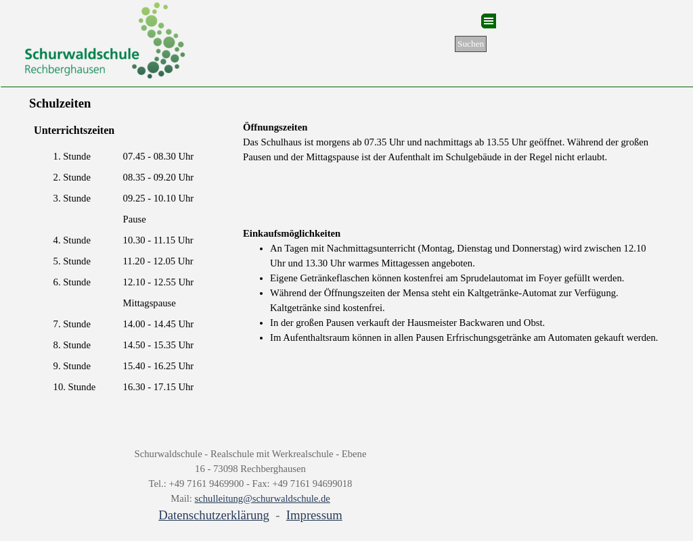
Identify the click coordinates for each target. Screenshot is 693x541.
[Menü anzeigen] (488, 21)
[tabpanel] (453, 142)
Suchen (470, 44)
